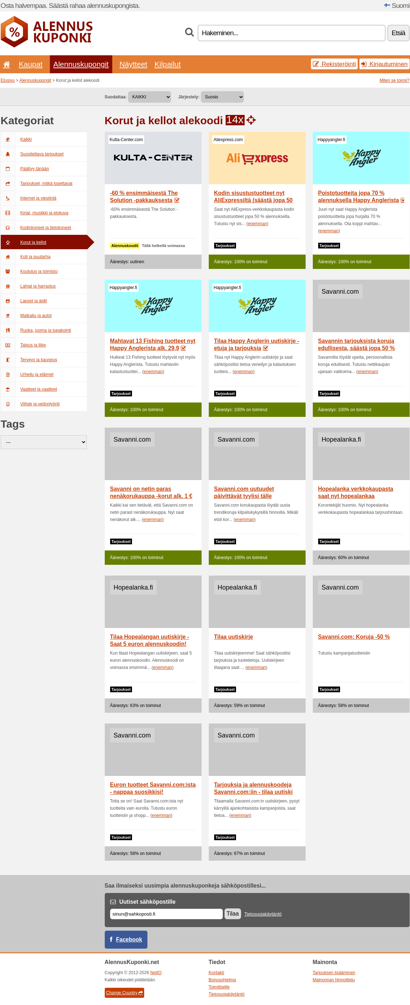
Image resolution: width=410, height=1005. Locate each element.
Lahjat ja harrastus (28, 286)
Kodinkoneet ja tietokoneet (36, 227)
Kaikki (16, 139)
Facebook (129, 939)
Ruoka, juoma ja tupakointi (36, 330)
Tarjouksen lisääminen (334, 972)
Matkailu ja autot (26, 315)
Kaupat (30, 64)
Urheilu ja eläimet (27, 374)
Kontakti (216, 972)
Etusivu (8, 80)
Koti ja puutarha (26, 257)
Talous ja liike (23, 345)
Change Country (124, 992)
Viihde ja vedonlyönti (30, 404)
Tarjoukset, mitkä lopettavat (36, 183)
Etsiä (398, 33)
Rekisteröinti (334, 64)
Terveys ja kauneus (29, 360)
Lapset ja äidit (24, 301)
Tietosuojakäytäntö (263, 914)
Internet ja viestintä (29, 198)
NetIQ (155, 972)
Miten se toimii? (394, 80)
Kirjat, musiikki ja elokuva (35, 213)
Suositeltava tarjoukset (32, 154)
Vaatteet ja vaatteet (29, 389)
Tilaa (233, 914)
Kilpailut (168, 64)
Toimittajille (219, 987)
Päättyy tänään (25, 169)
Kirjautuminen (384, 64)
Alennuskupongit (81, 64)
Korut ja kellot (24, 242)
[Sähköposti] (166, 914)
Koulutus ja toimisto (29, 271)
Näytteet (133, 64)
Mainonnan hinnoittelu (334, 979)
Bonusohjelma (222, 979)
